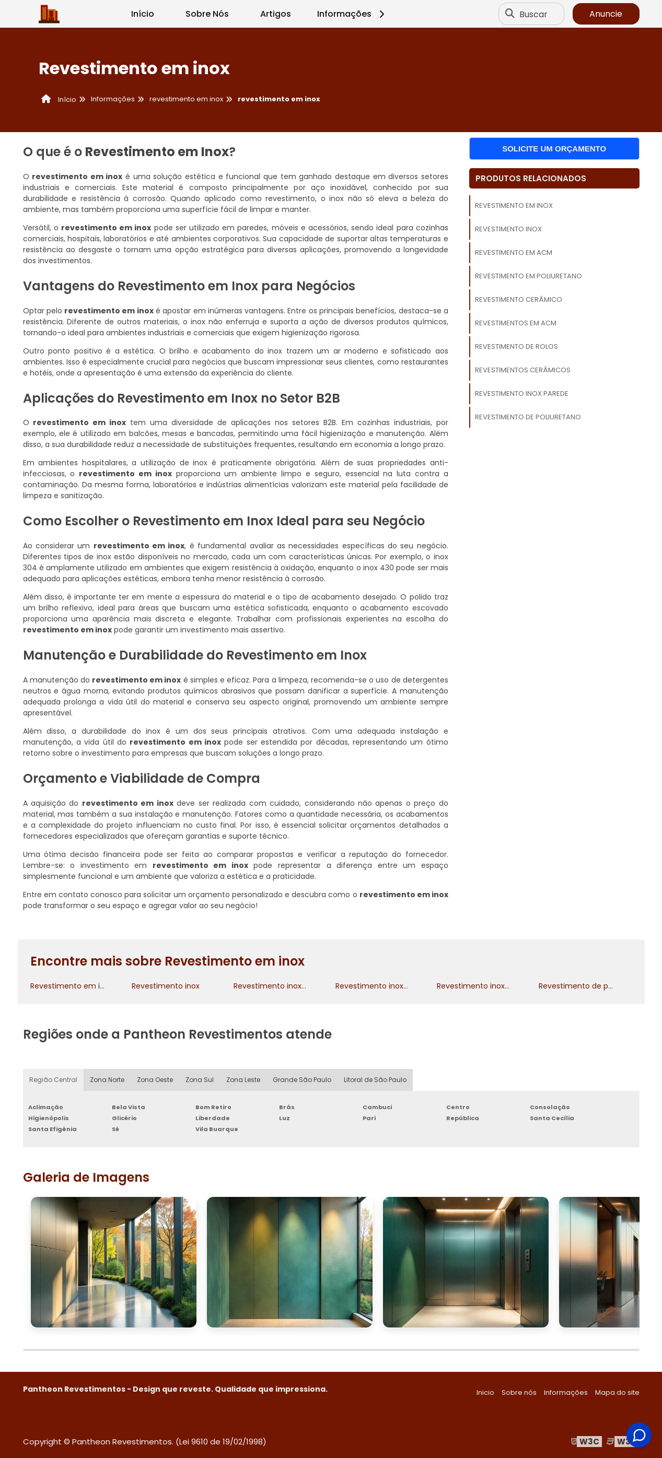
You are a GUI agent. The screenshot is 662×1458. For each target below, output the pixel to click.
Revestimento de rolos (516, 346)
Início (142, 14)
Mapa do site (617, 1392)
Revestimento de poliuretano (528, 417)
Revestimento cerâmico (518, 299)
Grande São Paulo (302, 1079)
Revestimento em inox (514, 205)
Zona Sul (199, 1079)
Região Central (53, 1079)
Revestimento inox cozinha (283, 986)
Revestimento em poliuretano (528, 276)
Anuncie (605, 14)
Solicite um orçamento (554, 148)
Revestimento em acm (513, 252)
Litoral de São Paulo (375, 1079)
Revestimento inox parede (521, 393)
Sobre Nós (207, 14)
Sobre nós (519, 1392)
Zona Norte (107, 1079)
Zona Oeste (155, 1079)
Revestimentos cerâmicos (523, 370)
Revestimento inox (508, 229)
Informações (352, 14)
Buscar (533, 14)
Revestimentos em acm (515, 323)
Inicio (485, 1392)
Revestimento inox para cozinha (394, 986)
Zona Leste (243, 1079)
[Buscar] (510, 14)
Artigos (275, 14)
